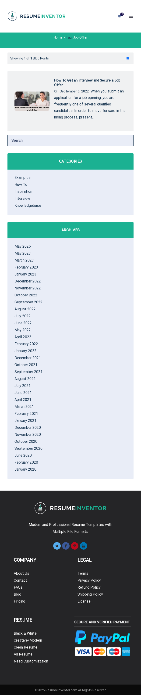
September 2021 (28, 372)
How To (20, 184)
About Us (21, 573)
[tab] (122, 58)
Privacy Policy (89, 580)
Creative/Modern (28, 640)
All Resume (23, 654)
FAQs (18, 587)
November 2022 (27, 288)
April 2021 (22, 399)
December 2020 (27, 427)
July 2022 (22, 316)
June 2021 (23, 392)
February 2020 (26, 462)
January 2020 (25, 469)
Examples (22, 177)
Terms (83, 573)
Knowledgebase (27, 205)
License (84, 601)
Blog (17, 594)
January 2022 (25, 351)
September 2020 (28, 448)
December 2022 (27, 281)
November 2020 (27, 434)
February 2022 (26, 344)
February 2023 (26, 267)
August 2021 (25, 379)
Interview (22, 198)
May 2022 (22, 330)
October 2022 (25, 295)
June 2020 (23, 455)
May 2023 (22, 253)
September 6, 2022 (71, 91)
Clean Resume (25, 647)
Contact (20, 580)
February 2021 (26, 413)
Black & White (25, 633)
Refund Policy (89, 587)
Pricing (19, 601)
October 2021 (25, 365)
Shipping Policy (90, 594)
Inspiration (23, 191)
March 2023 (24, 260)
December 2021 (27, 358)
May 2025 (22, 246)
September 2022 (28, 302)
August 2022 (25, 309)
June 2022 (23, 323)
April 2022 (22, 337)
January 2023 (25, 274)
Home (58, 37)
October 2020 (25, 441)
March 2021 (24, 406)
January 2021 (25, 420)
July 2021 (22, 386)
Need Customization (31, 661)
